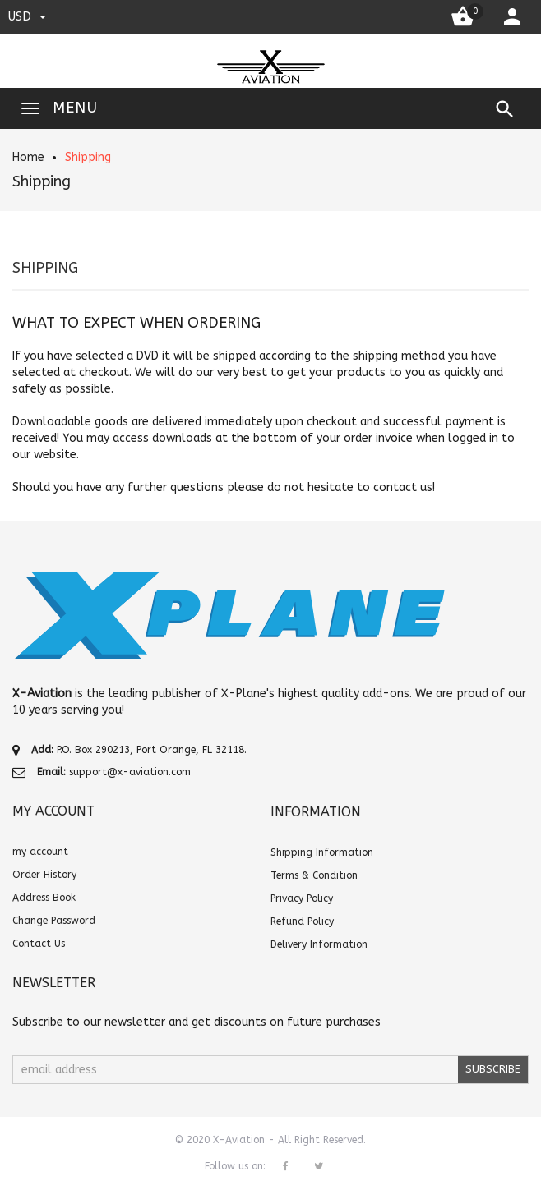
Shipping (88, 157)
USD (27, 16)
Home (28, 157)
